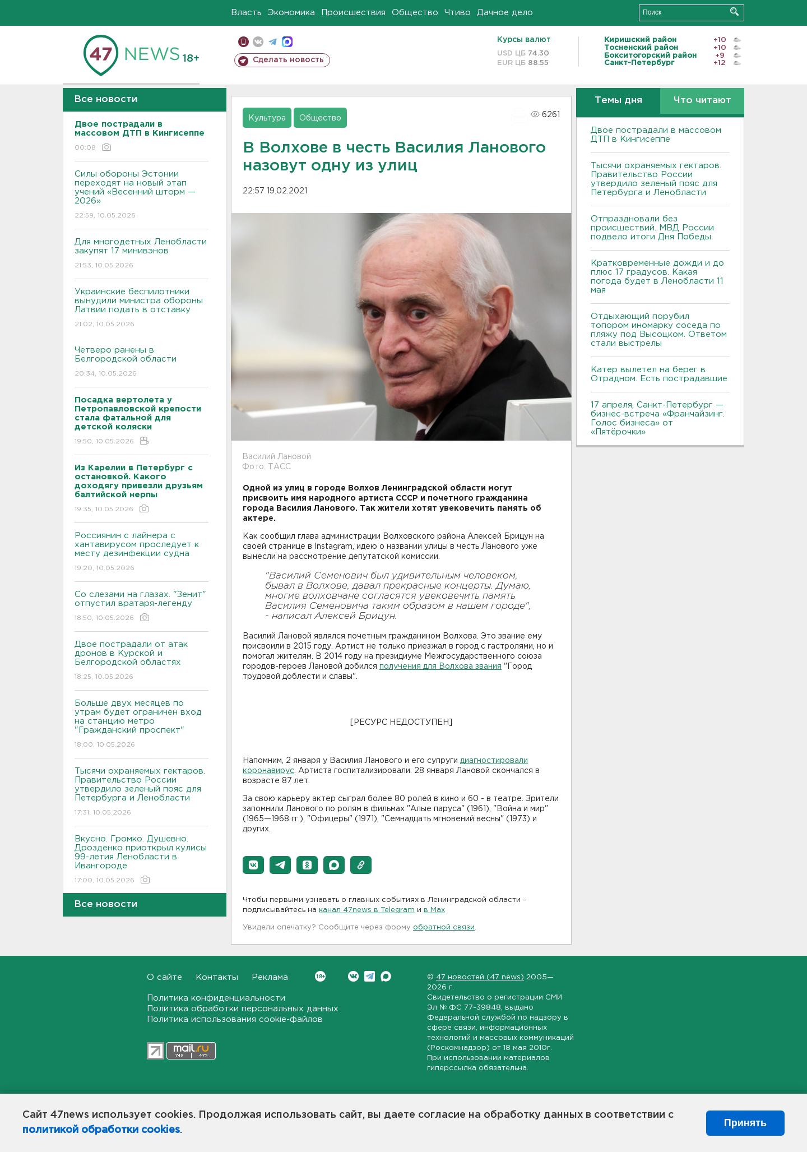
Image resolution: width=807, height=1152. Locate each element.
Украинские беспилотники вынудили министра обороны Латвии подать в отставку (141, 308)
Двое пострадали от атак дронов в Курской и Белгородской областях (141, 661)
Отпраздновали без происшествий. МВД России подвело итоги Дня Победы (652, 227)
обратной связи (444, 927)
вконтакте (258, 41)
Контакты (217, 977)
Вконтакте (320, 976)
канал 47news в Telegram (367, 910)
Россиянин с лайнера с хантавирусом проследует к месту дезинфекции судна (141, 552)
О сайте (164, 977)
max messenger (287, 41)
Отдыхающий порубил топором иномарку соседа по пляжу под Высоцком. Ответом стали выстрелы (659, 330)
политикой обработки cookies (101, 1130)
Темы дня (618, 100)
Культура (267, 118)
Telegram (369, 976)
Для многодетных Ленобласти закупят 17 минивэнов (141, 254)
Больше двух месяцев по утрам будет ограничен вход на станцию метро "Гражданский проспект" (141, 725)
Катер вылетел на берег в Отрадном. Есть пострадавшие (659, 374)
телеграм (272, 41)
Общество (415, 12)
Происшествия (353, 12)
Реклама (270, 977)
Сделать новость (288, 60)
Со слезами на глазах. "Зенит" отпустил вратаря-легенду (141, 607)
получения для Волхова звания (440, 666)
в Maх (434, 910)
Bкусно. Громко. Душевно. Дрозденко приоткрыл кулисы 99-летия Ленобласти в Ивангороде (141, 860)
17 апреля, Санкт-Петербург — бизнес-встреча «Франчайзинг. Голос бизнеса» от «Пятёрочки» (658, 418)
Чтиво (457, 12)
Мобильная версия (243, 41)
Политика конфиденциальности (216, 998)
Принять (745, 1122)
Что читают (702, 100)
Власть (246, 12)
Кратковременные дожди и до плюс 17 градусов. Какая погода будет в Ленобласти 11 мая (657, 277)
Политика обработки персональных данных (242, 1008)
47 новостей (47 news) (480, 977)
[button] (253, 865)
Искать (734, 11)
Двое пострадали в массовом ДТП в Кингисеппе (656, 135)
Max (386, 976)
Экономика (291, 12)
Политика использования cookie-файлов (235, 1019)
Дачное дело (505, 12)
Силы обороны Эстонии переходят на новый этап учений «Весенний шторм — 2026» (141, 195)
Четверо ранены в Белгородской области (141, 362)
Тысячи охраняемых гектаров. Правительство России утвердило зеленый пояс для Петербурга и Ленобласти (141, 792)
